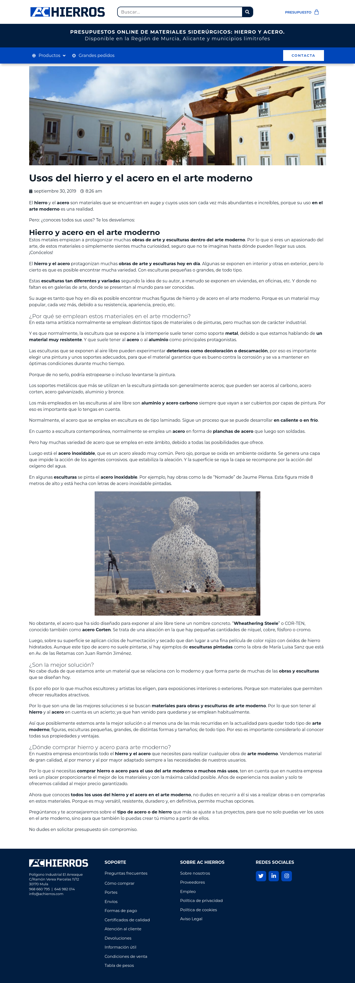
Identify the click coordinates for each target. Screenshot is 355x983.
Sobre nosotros (195, 873)
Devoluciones (118, 938)
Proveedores (192, 882)
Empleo (188, 891)
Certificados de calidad (127, 919)
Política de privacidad (202, 900)
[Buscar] (247, 12)
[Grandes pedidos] (93, 55)
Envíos (111, 901)
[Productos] (49, 55)
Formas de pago (121, 910)
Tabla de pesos (119, 965)
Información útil (121, 947)
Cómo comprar (120, 883)
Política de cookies (198, 909)
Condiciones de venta (126, 956)
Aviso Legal (191, 918)
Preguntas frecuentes (126, 873)
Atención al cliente (123, 928)
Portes (111, 892)
